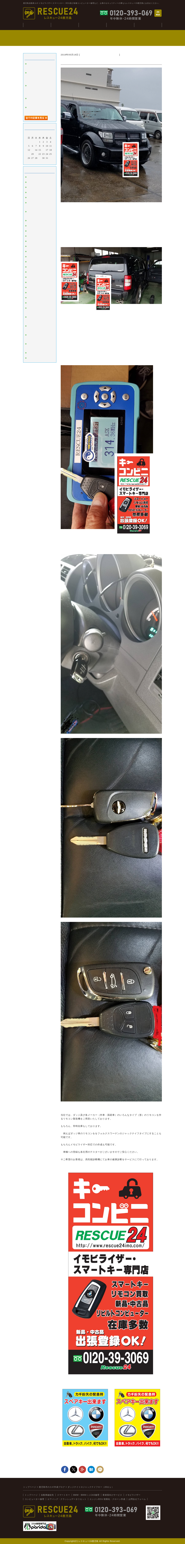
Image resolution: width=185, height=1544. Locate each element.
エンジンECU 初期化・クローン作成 (107, 1499)
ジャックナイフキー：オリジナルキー (99, 54)
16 (43, 150)
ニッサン (32, 246)
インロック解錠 (35, 197)
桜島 (29, 231)
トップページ (31, 1495)
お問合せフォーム (137, 1499)
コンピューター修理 (120, 25)
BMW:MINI (33, 293)
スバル (30, 262)
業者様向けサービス (148, 25)
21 (36, 154)
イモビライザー (35, 182)
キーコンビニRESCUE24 (40, 298)
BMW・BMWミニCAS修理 (86, 1495)
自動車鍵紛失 (65, 25)
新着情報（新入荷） (37, 303)
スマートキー (34, 177)
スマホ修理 (33, 353)
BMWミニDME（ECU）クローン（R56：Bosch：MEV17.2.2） (40, 90)
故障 (29, 192)
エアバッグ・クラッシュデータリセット (66, 1499)
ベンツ (30, 221)
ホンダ (30, 251)
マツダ (30, 257)
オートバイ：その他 (37, 236)
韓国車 (30, 226)
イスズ (30, 282)
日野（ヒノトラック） (39, 287)
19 (29, 154)
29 (40, 158)
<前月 (34, 162)
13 (32, 150)
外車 (29, 187)
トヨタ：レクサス (36, 241)
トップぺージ (37, 25)
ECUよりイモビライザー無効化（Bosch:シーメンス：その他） (40, 77)
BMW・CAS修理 (92, 25)
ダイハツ (32, 277)
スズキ (30, 272)
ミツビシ (32, 267)
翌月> (46, 162)
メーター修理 (34, 358)
